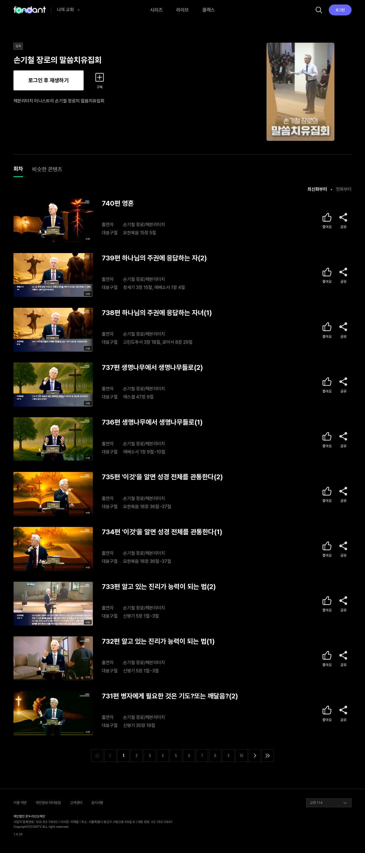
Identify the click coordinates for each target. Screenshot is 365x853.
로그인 (340, 10)
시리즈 (156, 10)
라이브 (182, 10)
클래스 (208, 10)
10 (241, 755)
